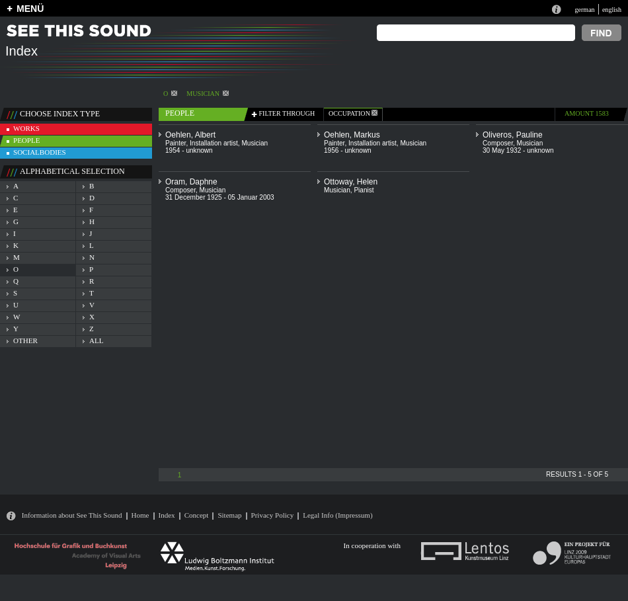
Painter (175, 143)
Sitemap (229, 515)
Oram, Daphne (191, 181)
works (26, 128)
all (96, 340)
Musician (207, 93)
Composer (498, 143)
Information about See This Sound (72, 515)
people (26, 140)
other (25, 340)
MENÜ (30, 8)
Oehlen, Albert (190, 135)
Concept (196, 515)
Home (140, 515)
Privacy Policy (272, 515)
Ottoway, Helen (350, 181)
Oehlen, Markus (352, 135)
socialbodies (39, 152)
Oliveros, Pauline (513, 135)
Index (167, 515)
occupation (353, 113)
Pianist (363, 190)
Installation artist (214, 143)
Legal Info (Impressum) (337, 515)
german (584, 9)
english (611, 9)
